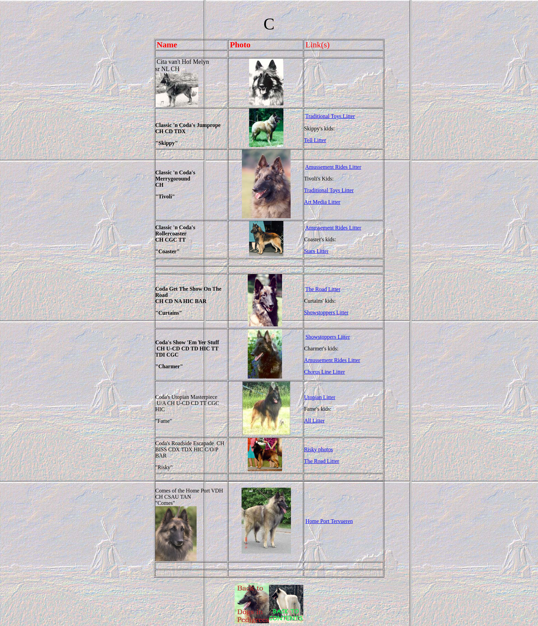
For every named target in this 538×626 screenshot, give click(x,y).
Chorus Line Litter (324, 372)
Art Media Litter (322, 202)
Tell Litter (315, 140)
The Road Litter (322, 289)
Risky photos (318, 449)
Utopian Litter (319, 397)
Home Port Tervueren (329, 521)
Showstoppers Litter (326, 312)
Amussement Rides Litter (333, 167)
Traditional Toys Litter (330, 116)
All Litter (314, 421)
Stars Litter (316, 251)
